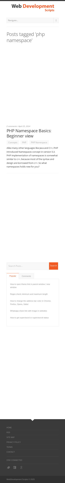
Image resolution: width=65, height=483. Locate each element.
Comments (26, 276)
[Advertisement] (32, 85)
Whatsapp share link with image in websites (28, 311)
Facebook (15, 467)
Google (21, 467)
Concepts (12, 142)
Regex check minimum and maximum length (29, 294)
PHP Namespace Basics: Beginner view (29, 133)
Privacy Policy (14, 442)
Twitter (8, 467)
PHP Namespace (39, 142)
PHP (24, 142)
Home (9, 428)
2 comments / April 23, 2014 (18, 126)
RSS (8, 432)
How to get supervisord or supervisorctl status (29, 318)
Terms (10, 447)
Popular (13, 276)
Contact (11, 452)
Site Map (11, 437)
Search (53, 265)
